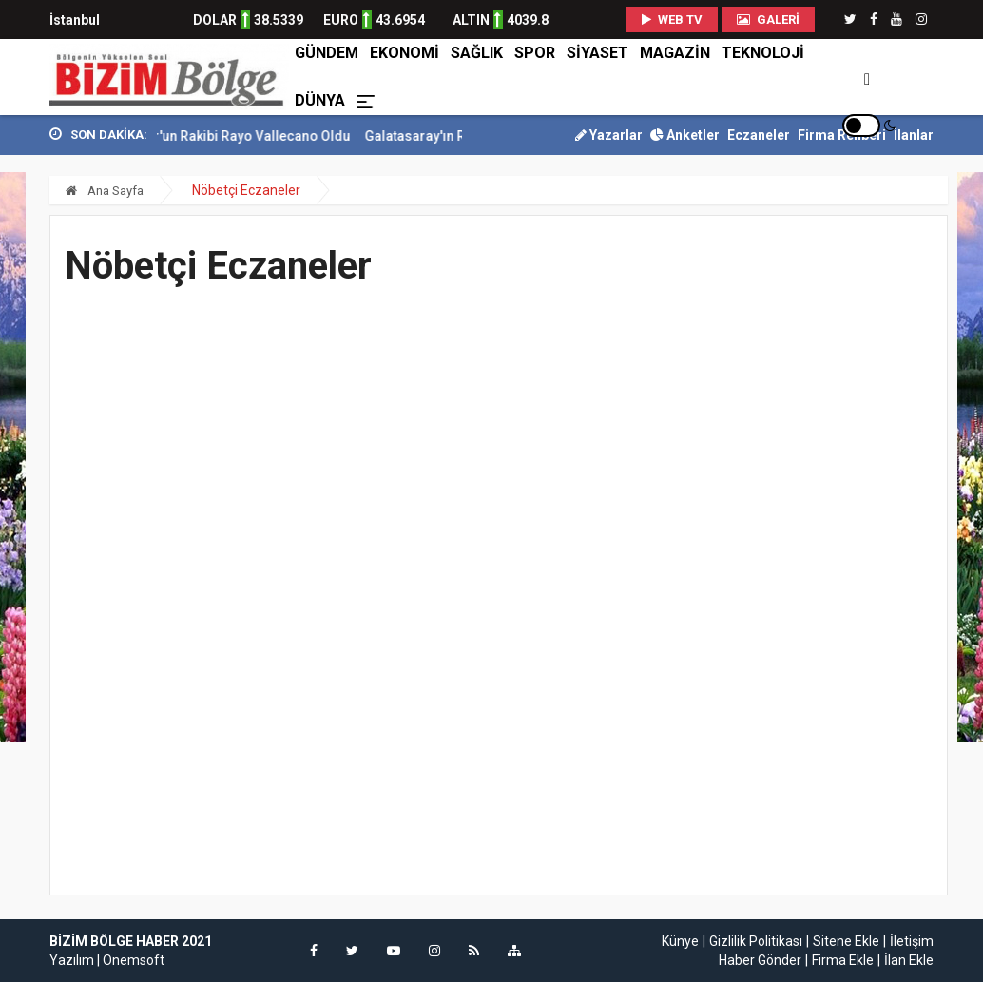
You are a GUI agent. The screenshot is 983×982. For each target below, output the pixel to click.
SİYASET (597, 53)
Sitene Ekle (846, 941)
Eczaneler (758, 135)
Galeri (768, 19)
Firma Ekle (843, 960)
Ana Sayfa (105, 190)
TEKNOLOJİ (763, 53)
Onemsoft (133, 960)
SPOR (534, 53)
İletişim (912, 941)
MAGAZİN (675, 53)
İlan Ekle (909, 960)
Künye (680, 941)
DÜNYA (320, 100)
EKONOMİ (404, 53)
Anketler (685, 135)
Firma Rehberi (842, 135)
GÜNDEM (326, 53)
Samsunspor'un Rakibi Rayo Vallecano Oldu (239, 136)
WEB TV (672, 19)
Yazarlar (609, 135)
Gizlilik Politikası (755, 941)
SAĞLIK (477, 53)
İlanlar (914, 135)
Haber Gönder (760, 960)
